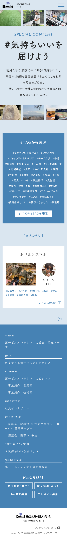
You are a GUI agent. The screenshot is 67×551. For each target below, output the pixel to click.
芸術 (56, 175)
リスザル (35, 291)
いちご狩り (49, 153)
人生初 (51, 180)
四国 (55, 169)
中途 (56, 158)
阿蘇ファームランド (17, 291)
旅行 (54, 291)
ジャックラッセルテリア (21, 158)
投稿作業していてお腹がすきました (28, 202)
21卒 (26, 180)
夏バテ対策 (17, 185)
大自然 (13, 175)
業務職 (56, 202)
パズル (36, 175)
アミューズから (49, 191)
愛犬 (16, 180)
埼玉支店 (24, 163)
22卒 (47, 175)
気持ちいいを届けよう (26, 153)
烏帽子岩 (16, 169)
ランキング (20, 196)
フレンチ (15, 191)
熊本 (46, 291)
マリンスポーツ (53, 163)
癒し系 (54, 185)
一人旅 (37, 163)
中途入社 (23, 295)
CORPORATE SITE (45, 528)
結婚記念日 (30, 191)
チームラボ (44, 158)
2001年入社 (42, 169)
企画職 (11, 295)
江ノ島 (34, 196)
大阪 (27, 169)
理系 (34, 295)
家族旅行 (38, 180)
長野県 (25, 175)
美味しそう (48, 196)
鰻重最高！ (40, 185)
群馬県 (11, 163)
